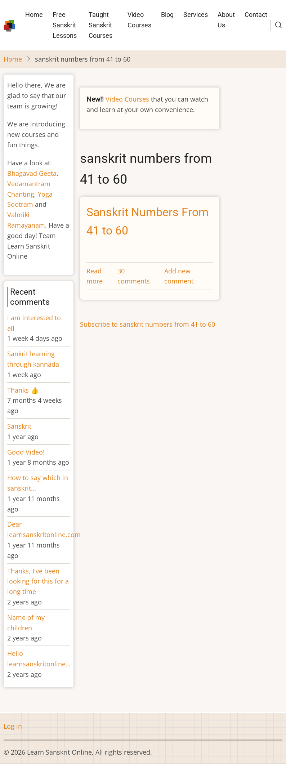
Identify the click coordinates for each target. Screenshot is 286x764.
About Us (226, 20)
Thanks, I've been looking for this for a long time (38, 581)
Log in (13, 726)
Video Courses (139, 20)
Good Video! (26, 452)
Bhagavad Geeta (32, 173)
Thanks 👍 (23, 390)
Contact (256, 14)
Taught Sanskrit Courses (100, 25)
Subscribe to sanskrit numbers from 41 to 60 (147, 324)
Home (34, 14)
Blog (167, 14)
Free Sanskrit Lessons (65, 25)
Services (195, 14)
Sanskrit (19, 426)
